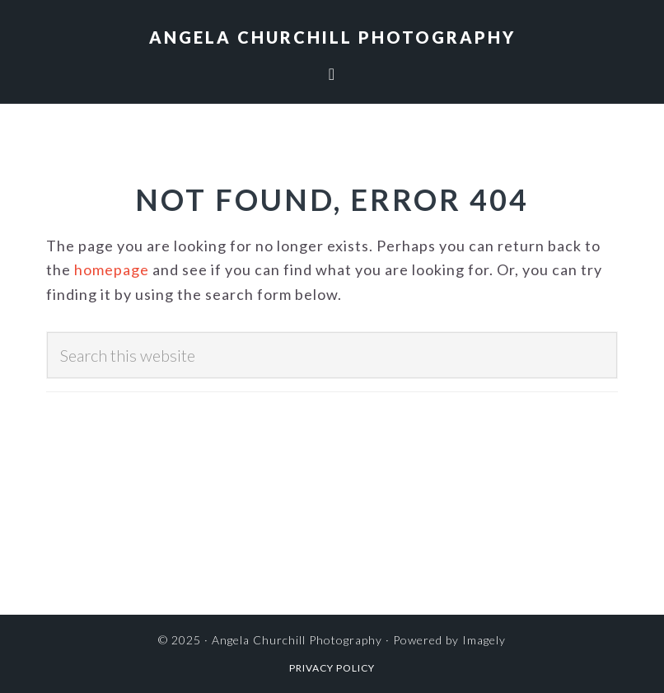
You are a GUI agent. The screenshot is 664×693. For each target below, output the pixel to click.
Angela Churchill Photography (332, 37)
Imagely (484, 640)
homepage (111, 269)
